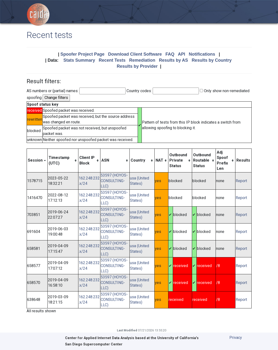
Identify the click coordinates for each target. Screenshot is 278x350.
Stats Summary (79, 60)
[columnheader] (37, 160)
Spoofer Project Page (82, 54)
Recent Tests (112, 60)
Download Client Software (135, 54)
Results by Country (212, 60)
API (181, 54)
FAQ (169, 54)
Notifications (202, 54)
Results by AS (173, 60)
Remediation (142, 60)
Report (241, 181)
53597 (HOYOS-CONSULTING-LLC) (114, 180)
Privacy (235, 337)
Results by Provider (137, 66)
